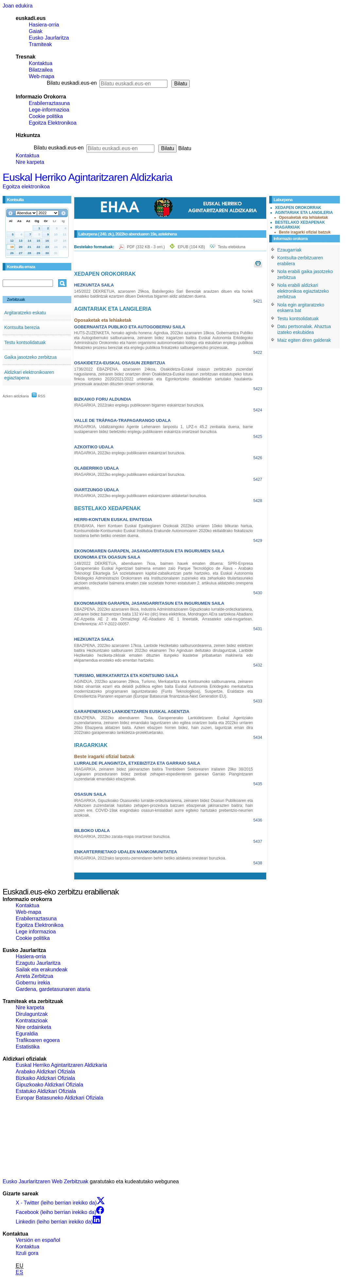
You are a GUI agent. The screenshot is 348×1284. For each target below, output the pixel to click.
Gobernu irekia (33, 982)
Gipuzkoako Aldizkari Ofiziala (49, 1084)
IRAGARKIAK (287, 227)
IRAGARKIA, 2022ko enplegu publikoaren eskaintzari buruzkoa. (129, 453)
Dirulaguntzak (32, 1014)
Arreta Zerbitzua (34, 976)
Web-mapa (41, 76)
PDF (146, 247)
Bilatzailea (41, 70)
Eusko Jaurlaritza (49, 38)
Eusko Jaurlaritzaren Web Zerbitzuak (45, 1181)
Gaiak (36, 31)
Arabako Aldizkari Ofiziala (45, 1071)
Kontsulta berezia (22, 327)
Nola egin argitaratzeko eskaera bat (300, 307)
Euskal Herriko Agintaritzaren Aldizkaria (87, 177)
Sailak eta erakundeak (41, 969)
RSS (38, 396)
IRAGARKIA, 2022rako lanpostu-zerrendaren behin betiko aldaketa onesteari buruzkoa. (150, 858)
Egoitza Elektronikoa (53, 123)
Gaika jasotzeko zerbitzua (30, 357)
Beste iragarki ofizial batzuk (305, 232)
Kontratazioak (32, 1020)
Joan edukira (18, 6)
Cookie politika (46, 116)
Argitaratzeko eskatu (25, 312)
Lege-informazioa (49, 110)
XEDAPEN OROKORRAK (298, 207)
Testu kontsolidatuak (25, 342)
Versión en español (38, 1240)
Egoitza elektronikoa (26, 186)
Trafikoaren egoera (38, 1040)
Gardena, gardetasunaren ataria (53, 989)
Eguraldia (27, 1033)
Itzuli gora (27, 1253)
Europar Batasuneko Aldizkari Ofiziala (59, 1098)
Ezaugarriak (289, 249)
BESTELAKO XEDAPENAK (300, 222)
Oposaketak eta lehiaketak (303, 217)
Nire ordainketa (33, 1027)
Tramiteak (40, 44)
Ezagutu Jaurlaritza (38, 963)
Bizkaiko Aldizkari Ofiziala (45, 1078)
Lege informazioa (36, 931)
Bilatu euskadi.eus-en (72, 83)
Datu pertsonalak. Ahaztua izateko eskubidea (304, 329)
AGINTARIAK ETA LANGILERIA (304, 212)
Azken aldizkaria (16, 396)
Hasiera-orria (44, 24)
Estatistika (28, 1047)
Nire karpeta (30, 162)
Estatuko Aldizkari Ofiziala (46, 1091)
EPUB (191, 247)
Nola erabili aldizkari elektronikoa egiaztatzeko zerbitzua (303, 291)
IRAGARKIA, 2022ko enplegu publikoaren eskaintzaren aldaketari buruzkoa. (140, 496)
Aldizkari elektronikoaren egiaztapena (29, 375)
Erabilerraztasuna (49, 103)
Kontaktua (40, 63)
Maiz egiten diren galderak (304, 340)
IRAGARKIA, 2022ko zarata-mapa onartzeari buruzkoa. (122, 836)
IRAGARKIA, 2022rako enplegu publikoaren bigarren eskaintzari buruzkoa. (139, 405)
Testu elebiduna (231, 247)
